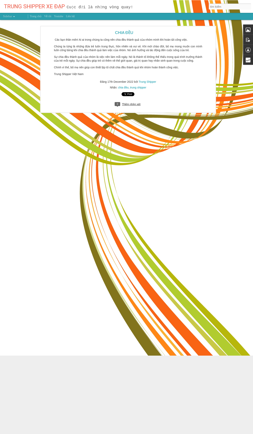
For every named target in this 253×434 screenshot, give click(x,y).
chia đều (123, 85)
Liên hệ (70, 16)
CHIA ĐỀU (124, 30)
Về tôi (47, 16)
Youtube (58, 16)
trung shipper (138, 85)
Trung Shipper (147, 79)
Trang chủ (36, 16)
